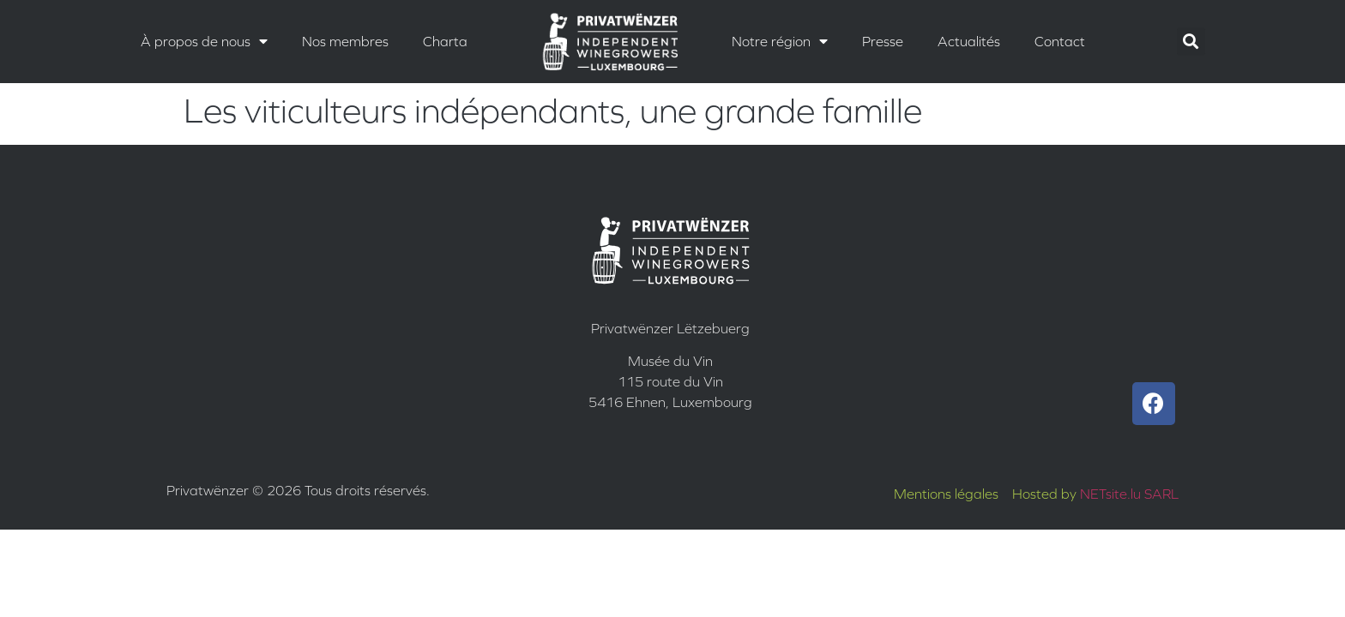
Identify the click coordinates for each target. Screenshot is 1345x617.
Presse (882, 41)
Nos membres (345, 41)
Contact (1059, 41)
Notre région (780, 41)
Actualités (969, 41)
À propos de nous (204, 41)
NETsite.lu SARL (1129, 493)
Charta (445, 41)
